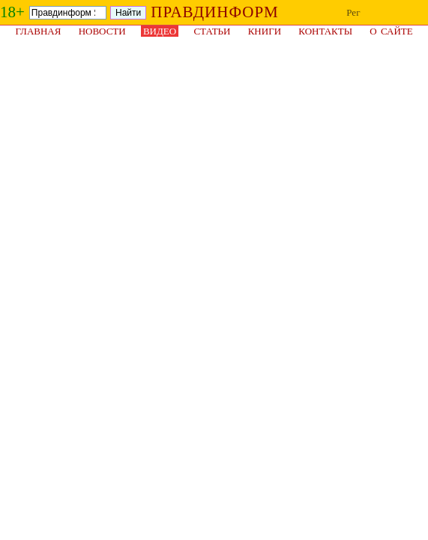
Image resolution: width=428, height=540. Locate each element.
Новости (102, 31)
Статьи (211, 31)
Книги (264, 31)
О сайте (391, 31)
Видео (159, 31)
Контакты (325, 31)
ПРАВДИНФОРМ (215, 12)
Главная (38, 31)
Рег (353, 12)
